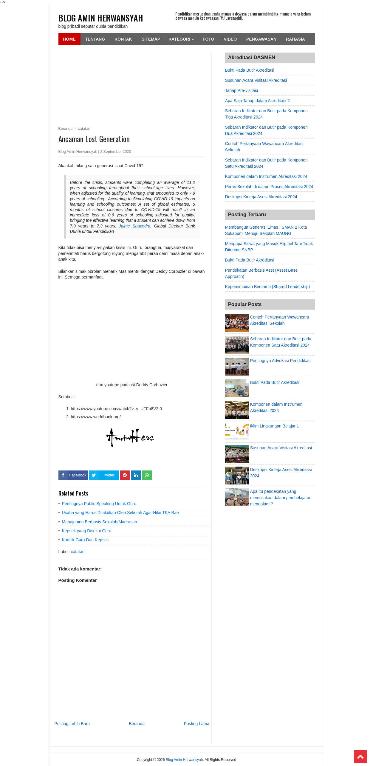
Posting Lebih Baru (72, 723)
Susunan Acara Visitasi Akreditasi (256, 80)
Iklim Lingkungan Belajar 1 (274, 426)
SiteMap (151, 39)
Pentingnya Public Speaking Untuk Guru (99, 503)
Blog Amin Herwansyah (100, 18)
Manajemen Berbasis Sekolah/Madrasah (99, 521)
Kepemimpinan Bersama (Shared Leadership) (267, 286)
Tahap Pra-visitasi (241, 90)
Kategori (181, 39)
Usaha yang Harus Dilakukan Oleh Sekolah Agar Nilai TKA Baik (120, 512)
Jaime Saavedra (135, 226)
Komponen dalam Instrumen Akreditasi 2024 (266, 176)
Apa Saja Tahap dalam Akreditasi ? (257, 100)
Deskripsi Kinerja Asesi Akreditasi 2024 (261, 196)
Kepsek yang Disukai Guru (87, 530)
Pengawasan (261, 39)
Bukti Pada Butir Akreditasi (249, 70)
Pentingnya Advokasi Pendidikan (280, 360)
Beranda (137, 723)
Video (230, 39)
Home (69, 39)
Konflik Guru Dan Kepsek (85, 539)
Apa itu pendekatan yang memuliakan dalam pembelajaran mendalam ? (281, 497)
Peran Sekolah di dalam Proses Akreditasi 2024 (269, 186)
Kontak (123, 39)
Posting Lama (196, 723)
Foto (208, 39)
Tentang (95, 39)
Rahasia (295, 39)
